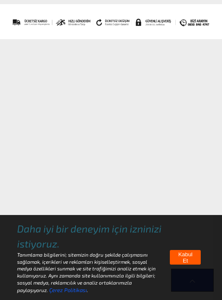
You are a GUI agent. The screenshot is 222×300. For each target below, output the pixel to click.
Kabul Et (185, 257)
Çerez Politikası (68, 290)
